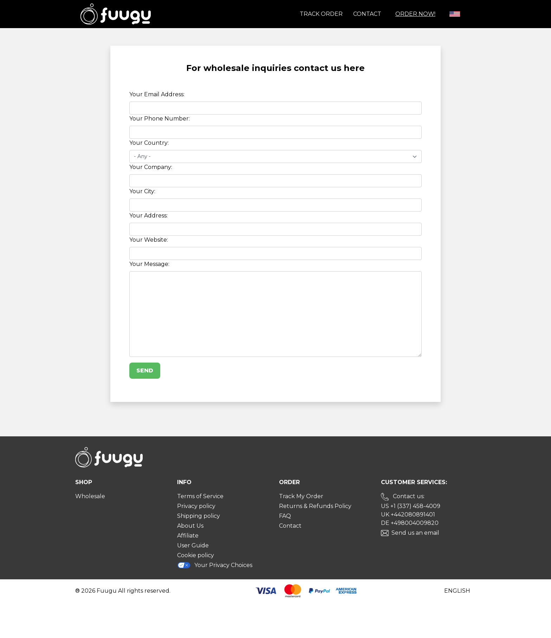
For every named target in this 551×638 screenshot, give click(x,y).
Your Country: (149, 142)
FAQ (285, 516)
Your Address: (148, 215)
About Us (190, 525)
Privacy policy (196, 506)
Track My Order (301, 496)
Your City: (142, 191)
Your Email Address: (156, 94)
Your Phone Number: (159, 118)
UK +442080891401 (408, 514)
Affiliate (188, 535)
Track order (321, 14)
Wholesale (90, 496)
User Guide (193, 545)
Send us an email (415, 532)
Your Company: (150, 167)
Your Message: (149, 264)
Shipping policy (198, 516)
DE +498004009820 (410, 523)
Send (144, 370)
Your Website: (148, 239)
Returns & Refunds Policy (315, 506)
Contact (367, 14)
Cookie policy (195, 555)
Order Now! (415, 14)
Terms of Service (200, 496)
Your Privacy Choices (214, 565)
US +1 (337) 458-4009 (410, 506)
